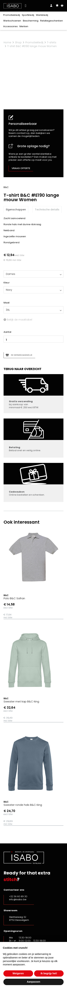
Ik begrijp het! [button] (49, 973)
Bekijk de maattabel (18, 319)
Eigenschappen (16, 209)
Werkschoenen (12, 20)
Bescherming (30, 20)
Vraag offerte (21, 168)
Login (51, 5)
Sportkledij (28, 15)
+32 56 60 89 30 (18, 896)
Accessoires (10, 26)
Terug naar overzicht (22, 369)
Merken (23, 26)
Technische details (47, 209)
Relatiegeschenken (51, 20)
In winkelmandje (21, 355)
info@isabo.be (17, 899)
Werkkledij (42, 15)
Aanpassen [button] (33, 981)
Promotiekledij (11, 15)
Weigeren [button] (18, 973)
